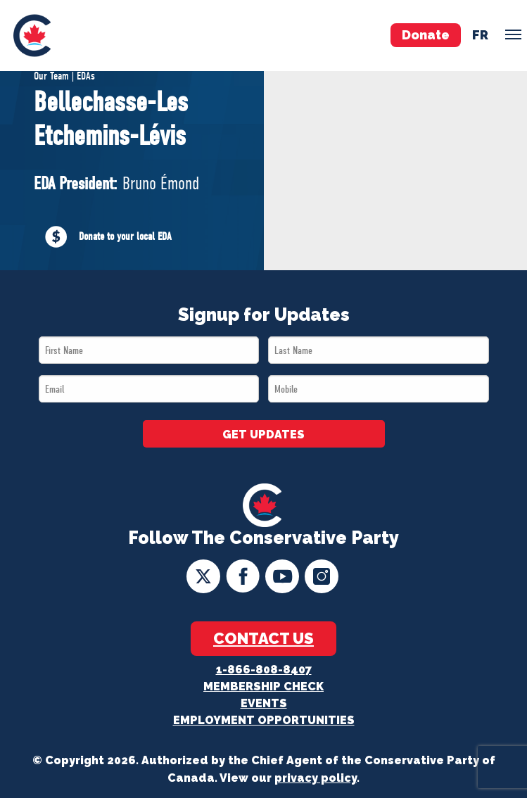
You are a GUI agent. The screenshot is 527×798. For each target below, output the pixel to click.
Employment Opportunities (264, 720)
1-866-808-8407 (264, 669)
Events (264, 703)
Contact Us (263, 638)
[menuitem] (32, 35)
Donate (426, 34)
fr (480, 34)
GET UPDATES (263, 434)
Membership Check (263, 686)
